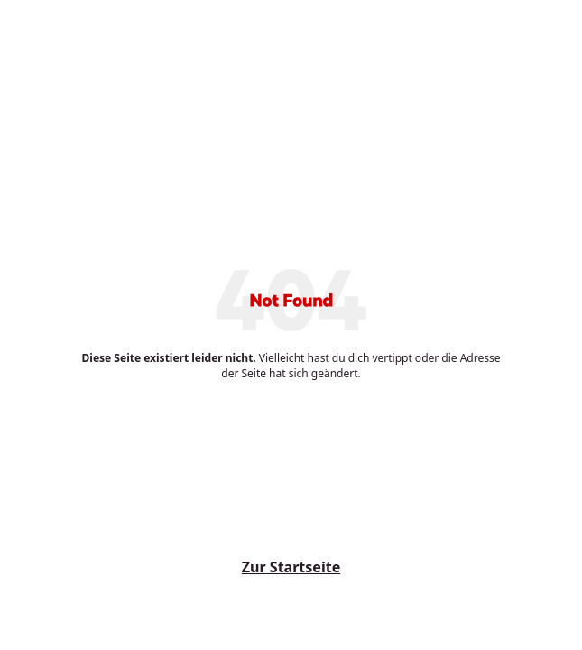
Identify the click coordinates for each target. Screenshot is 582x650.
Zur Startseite (291, 567)
